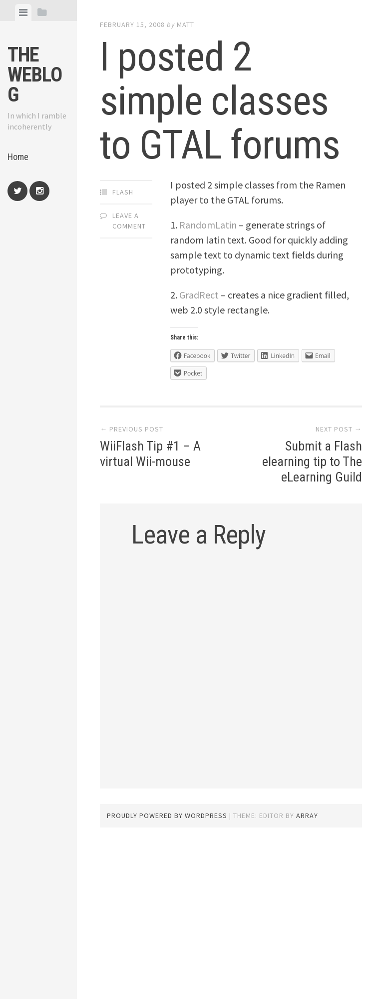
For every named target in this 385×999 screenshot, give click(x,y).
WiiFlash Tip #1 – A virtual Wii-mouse (150, 453)
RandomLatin (208, 224)
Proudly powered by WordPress (167, 815)
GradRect (199, 294)
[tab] (23, 12)
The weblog (34, 74)
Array (307, 815)
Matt (185, 24)
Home (17, 157)
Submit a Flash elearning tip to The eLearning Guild (312, 461)
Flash (122, 192)
